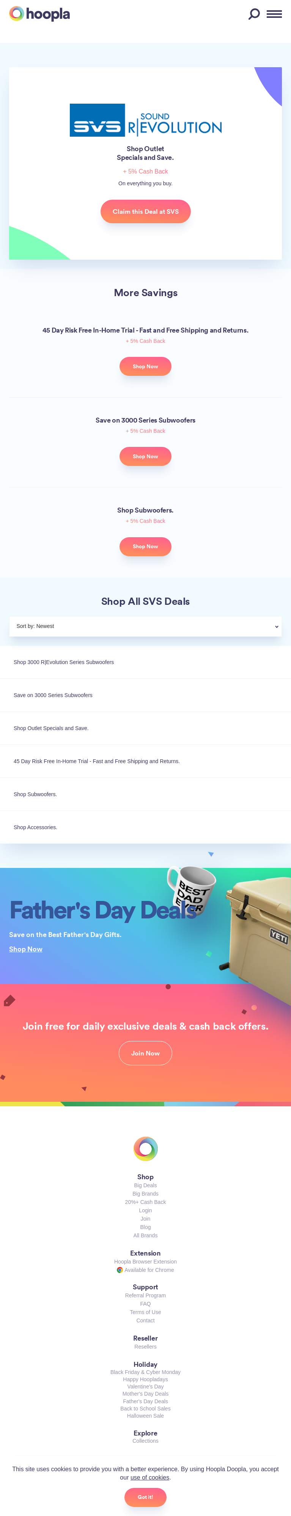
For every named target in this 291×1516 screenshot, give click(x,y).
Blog (145, 1227)
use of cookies (150, 1477)
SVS (146, 120)
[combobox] (164, 627)
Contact (145, 1320)
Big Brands (145, 1194)
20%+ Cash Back (145, 1202)
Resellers (145, 1347)
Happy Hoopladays (145, 1379)
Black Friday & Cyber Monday (145, 1372)
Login (145, 1210)
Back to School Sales (145, 1409)
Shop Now (25, 949)
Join (146, 1219)
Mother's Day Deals (146, 1394)
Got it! (145, 1497)
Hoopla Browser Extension (145, 1262)
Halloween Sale (145, 1416)
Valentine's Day (145, 1386)
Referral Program (145, 1295)
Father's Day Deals (145, 1401)
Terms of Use (145, 1312)
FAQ (145, 1304)
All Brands (146, 1235)
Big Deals (145, 1185)
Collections (145, 1441)
